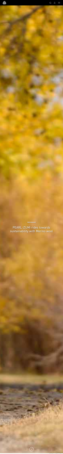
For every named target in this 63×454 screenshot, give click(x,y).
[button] (50, 3)
